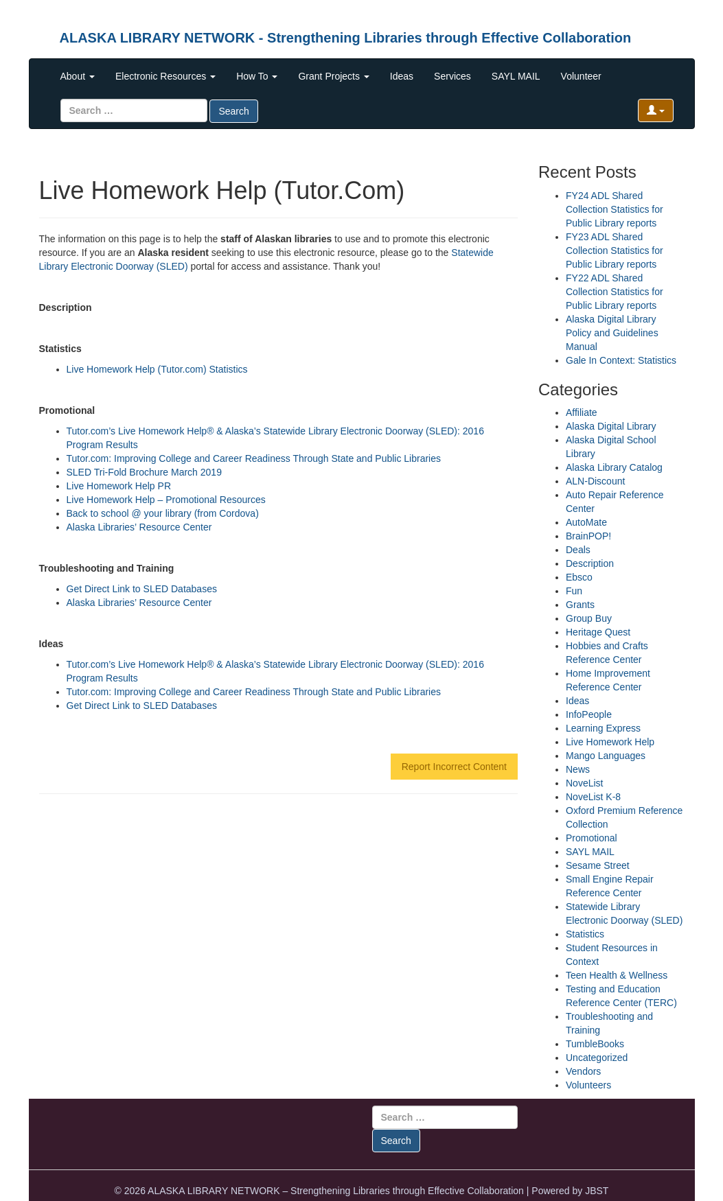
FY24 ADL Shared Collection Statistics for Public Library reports (614, 209)
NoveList (584, 783)
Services (452, 76)
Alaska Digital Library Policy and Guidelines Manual (612, 333)
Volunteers (588, 1085)
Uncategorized (597, 1057)
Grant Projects (333, 76)
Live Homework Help (610, 741)
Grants (580, 604)
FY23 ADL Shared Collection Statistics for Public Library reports (614, 250)
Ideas (401, 76)
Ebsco (579, 577)
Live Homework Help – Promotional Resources (166, 499)
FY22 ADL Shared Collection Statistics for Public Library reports (614, 291)
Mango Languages (605, 755)
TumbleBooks (595, 1043)
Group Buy (589, 618)
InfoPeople (589, 714)
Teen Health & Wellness (616, 975)
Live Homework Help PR (119, 485)
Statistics (585, 934)
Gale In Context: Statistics (621, 360)
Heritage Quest (598, 632)
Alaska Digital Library (611, 426)
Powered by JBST (569, 1190)
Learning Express (603, 728)
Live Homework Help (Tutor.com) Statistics (157, 369)
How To (256, 76)
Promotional (591, 837)
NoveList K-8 (593, 796)
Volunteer (581, 76)
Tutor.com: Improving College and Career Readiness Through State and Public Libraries (254, 458)
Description (590, 563)
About (77, 76)
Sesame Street (598, 865)
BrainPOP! (588, 535)
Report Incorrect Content (454, 766)
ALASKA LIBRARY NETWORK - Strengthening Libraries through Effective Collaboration (346, 37)
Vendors (583, 1071)
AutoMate (586, 522)
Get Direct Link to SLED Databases (142, 588)
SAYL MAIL (516, 76)
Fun (574, 590)
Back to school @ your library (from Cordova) (163, 513)
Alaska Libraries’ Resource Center (139, 527)
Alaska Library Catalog (614, 467)
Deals (578, 549)
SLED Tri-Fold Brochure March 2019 (144, 472)
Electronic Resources (165, 76)
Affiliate (581, 412)
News (578, 769)
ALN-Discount (595, 481)
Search (233, 111)
